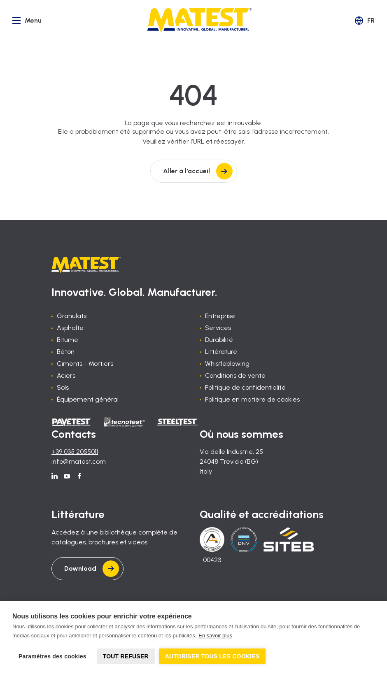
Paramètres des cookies (52, 656)
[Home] (199, 20)
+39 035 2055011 (74, 452)
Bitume (67, 340)
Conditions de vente (235, 375)
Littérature (221, 352)
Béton (66, 352)
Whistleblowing (227, 363)
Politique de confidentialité (245, 387)
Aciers (66, 375)
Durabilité (219, 340)
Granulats (71, 316)
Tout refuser (126, 656)
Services (218, 328)
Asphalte (70, 328)
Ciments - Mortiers (85, 363)
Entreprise (220, 316)
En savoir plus (215, 635)
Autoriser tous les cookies (212, 656)
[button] (365, 20)
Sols (63, 387)
